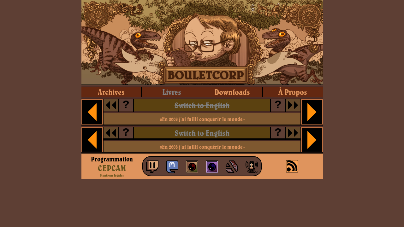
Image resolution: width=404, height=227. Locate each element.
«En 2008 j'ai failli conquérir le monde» (202, 119)
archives (111, 92)
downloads (232, 92)
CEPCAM (112, 168)
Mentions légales (112, 175)
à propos (292, 92)
